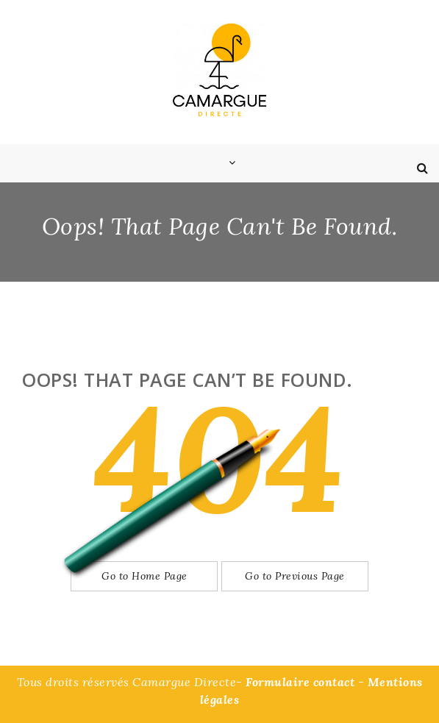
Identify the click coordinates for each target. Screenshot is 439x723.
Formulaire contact (300, 681)
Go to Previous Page (295, 576)
